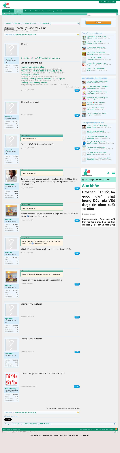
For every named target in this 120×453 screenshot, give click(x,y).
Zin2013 (31, 93)
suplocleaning (91, 88)
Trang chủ (9, 11)
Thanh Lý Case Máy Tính (30, 87)
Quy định (115, 444)
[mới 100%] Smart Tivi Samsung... (97, 58)
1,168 (16, 409)
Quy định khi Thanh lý (41, 32)
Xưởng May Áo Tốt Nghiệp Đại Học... (97, 142)
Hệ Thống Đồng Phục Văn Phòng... (97, 152)
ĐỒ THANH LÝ (18, 43)
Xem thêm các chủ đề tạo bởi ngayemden (40, 70)
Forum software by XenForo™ (18, 444)
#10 (77, 398)
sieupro (89, 115)
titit (88, 48)
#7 (77, 296)
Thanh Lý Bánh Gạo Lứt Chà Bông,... (97, 81)
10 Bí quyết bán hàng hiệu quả (39, 34)
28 (17, 139)
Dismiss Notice (78, 29)
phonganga (90, 54)
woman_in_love (91, 82)
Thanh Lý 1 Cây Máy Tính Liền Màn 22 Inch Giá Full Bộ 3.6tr (43, 91)
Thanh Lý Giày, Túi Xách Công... (96, 68)
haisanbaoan (90, 132)
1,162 (16, 79)
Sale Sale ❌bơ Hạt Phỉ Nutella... (96, 102)
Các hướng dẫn (39, 11)
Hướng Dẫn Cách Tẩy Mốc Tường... (97, 92)
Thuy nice (31, 89)
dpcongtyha (90, 154)
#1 (77, 102)
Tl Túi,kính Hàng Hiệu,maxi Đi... (96, 47)
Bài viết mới (17, 14)
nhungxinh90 (9, 197)
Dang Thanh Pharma (35, 97)
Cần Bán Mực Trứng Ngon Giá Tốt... (97, 136)
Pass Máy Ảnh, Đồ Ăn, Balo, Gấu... (97, 63)
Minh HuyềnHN (33, 85)
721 (17, 135)
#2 (77, 127)
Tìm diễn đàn (7, 14)
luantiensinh (90, 59)
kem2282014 (90, 109)
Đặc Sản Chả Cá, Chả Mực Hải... (96, 52)
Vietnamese (16, 441)
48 (17, 83)
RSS (116, 441)
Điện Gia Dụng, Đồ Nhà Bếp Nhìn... (97, 36)
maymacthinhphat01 (93, 143)
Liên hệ (59, 11)
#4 (77, 200)
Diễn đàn (18, 11)
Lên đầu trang (110, 441)
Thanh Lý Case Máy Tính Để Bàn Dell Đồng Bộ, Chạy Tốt (41, 83)
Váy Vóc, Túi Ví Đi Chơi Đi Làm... (96, 108)
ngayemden (28, 43)
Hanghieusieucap (92, 149)
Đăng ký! (98, 22)
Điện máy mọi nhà (92, 38)
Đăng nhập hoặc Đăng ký (107, 1)
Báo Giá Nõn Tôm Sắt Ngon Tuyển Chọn (98, 158)
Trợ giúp (95, 441)
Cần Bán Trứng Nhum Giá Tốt (95, 131)
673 (17, 238)
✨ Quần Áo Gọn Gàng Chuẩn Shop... (98, 86)
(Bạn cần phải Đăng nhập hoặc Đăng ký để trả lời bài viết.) (63, 420)
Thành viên (28, 11)
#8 (77, 329)
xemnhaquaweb (10, 400)
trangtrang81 (90, 104)
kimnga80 (8, 232)
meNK (89, 70)
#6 (77, 265)
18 (17, 242)
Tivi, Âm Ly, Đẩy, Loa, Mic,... (95, 41)
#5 (77, 232)
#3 (77, 160)
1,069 (16, 205)
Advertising (50, 11)
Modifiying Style (7, 441)
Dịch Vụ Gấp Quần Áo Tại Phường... (97, 97)
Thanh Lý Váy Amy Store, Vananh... (97, 113)
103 (17, 413)
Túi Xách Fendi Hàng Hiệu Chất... (96, 147)
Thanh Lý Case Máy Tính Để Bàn (33, 79)
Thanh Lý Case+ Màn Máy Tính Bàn (34, 95)
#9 (77, 364)
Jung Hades (90, 65)
